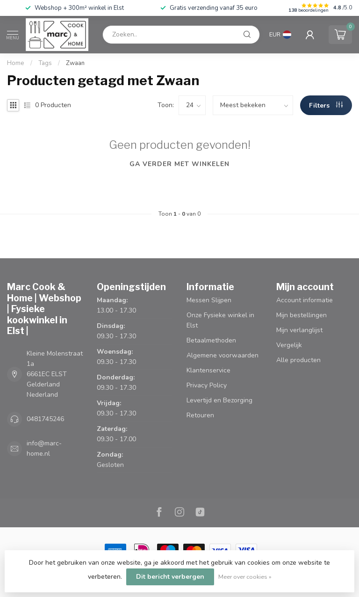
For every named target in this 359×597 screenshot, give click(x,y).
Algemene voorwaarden (222, 355)
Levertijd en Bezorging (219, 400)
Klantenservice (208, 370)
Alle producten (298, 360)
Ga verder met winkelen (179, 164)
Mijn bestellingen (301, 315)
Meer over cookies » (245, 577)
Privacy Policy (207, 385)
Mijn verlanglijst (299, 330)
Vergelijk (289, 345)
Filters (326, 105)
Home (15, 63)
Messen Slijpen (209, 300)
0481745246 (45, 419)
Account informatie (304, 300)
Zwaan (75, 63)
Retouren (200, 415)
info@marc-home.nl (44, 448)
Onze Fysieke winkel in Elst (220, 320)
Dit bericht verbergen (170, 576)
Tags (45, 63)
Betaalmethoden (211, 340)
